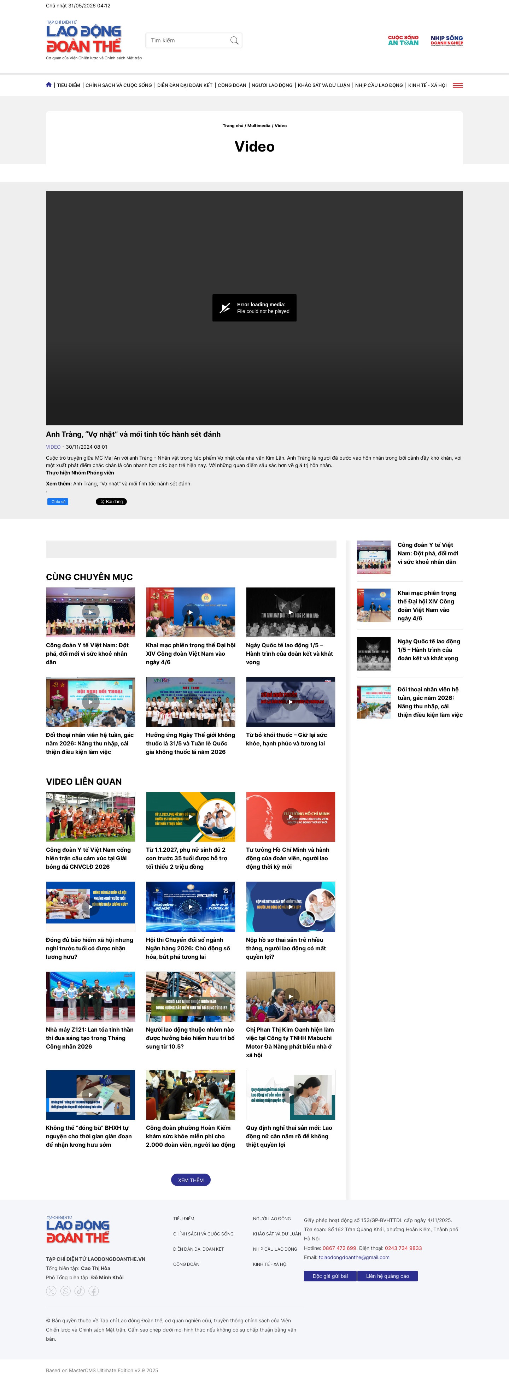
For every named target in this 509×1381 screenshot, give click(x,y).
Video (281, 125)
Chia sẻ (58, 501)
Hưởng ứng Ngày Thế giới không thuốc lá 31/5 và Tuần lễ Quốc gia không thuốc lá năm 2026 (190, 743)
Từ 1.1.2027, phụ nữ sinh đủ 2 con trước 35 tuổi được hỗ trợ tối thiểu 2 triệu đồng (186, 858)
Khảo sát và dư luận (324, 85)
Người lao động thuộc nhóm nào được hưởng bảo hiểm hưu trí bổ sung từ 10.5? (190, 1038)
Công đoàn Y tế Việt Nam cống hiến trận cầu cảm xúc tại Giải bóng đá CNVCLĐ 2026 (88, 858)
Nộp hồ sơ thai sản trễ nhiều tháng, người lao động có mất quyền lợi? (286, 948)
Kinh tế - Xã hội (427, 85)
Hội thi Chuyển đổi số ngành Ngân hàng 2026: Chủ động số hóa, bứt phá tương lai (188, 948)
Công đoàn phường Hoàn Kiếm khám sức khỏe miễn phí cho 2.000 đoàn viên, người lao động (190, 1136)
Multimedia (258, 125)
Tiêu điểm (68, 85)
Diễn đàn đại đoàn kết (184, 85)
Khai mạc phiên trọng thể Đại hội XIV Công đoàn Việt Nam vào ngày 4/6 (190, 654)
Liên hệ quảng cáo (387, 1276)
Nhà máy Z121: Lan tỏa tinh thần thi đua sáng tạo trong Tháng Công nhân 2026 (90, 1038)
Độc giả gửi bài (330, 1276)
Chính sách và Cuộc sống (119, 85)
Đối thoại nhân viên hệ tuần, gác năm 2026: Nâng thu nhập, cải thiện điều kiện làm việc (90, 743)
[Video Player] (254, 308)
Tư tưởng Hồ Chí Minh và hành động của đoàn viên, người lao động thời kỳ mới (287, 858)
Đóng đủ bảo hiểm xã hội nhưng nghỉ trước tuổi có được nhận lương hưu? (89, 948)
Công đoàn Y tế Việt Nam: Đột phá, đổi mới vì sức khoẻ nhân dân (87, 654)
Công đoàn (232, 85)
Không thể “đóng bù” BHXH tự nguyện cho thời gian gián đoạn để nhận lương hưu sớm (89, 1136)
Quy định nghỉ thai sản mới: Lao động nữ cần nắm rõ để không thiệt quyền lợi (289, 1136)
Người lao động (272, 85)
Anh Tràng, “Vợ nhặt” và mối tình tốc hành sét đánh (131, 483)
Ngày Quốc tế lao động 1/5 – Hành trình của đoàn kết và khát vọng (289, 654)
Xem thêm (191, 1180)
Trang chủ (233, 125)
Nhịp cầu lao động (379, 85)
